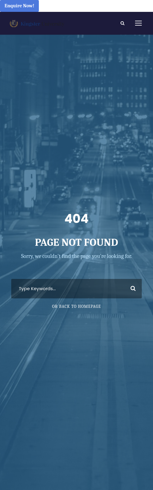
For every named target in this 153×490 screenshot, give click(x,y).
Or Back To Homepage (76, 306)
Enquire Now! (19, 6)
